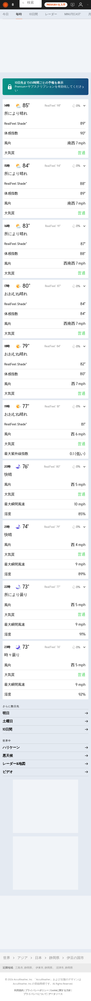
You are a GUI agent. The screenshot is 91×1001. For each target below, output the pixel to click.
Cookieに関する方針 (60, 990)
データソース (56, 994)
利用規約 (19, 990)
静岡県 (54, 958)
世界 (6, 958)
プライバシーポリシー (37, 990)
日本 (38, 958)
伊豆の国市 (75, 958)
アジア (22, 958)
